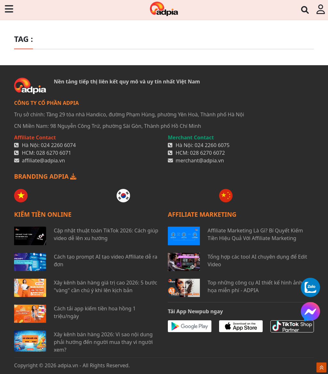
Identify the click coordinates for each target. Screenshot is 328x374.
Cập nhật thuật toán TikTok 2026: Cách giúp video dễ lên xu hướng (106, 234)
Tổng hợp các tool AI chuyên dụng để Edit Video (257, 260)
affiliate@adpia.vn (43, 160)
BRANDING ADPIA (45, 176)
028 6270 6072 (207, 152)
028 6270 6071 (53, 152)
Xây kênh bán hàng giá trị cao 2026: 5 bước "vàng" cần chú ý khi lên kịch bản (105, 286)
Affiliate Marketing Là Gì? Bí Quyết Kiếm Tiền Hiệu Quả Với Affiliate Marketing (255, 234)
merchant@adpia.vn (200, 160)
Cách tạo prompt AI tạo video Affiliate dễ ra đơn (105, 260)
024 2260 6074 (58, 145)
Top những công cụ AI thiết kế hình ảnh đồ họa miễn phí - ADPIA (259, 286)
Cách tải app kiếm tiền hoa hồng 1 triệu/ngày (95, 312)
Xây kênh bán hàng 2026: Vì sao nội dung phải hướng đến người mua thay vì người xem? (103, 342)
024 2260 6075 (212, 145)
